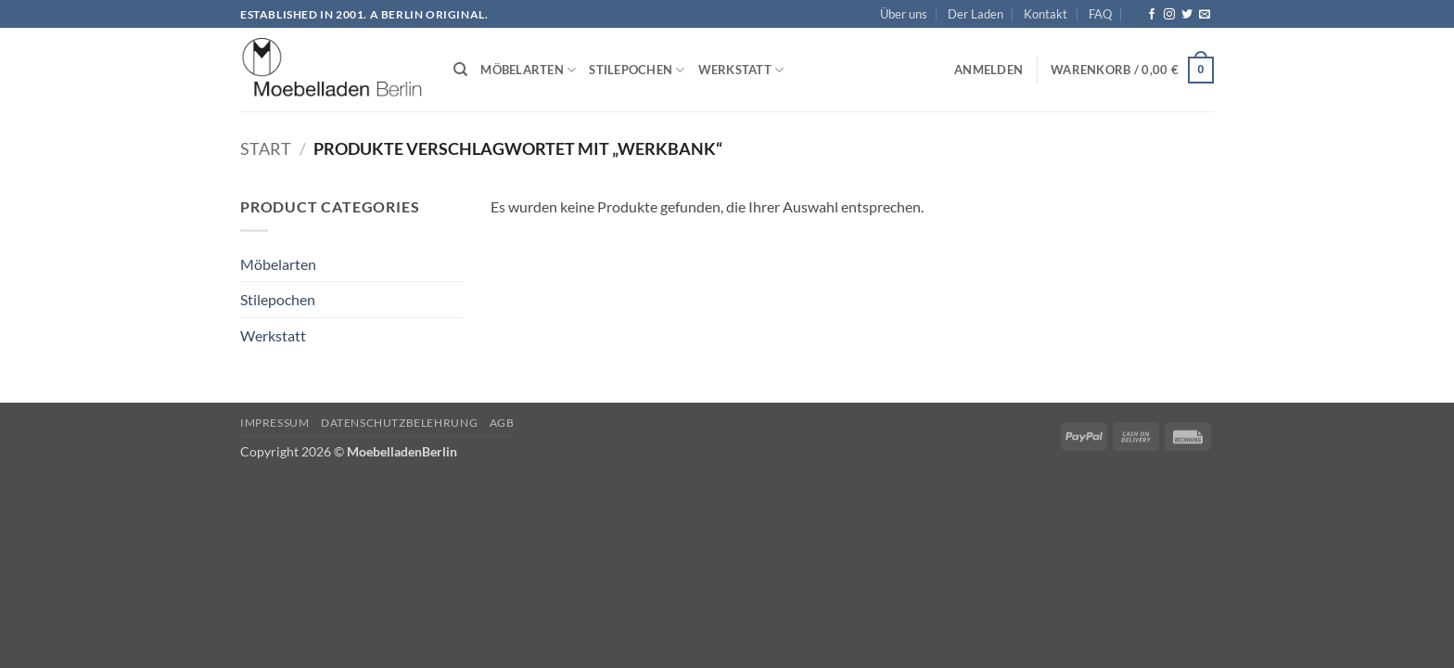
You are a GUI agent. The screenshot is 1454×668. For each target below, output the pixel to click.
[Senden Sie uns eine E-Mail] (1204, 14)
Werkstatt (741, 70)
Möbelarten (528, 70)
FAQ (1100, 13)
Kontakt (1045, 13)
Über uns (903, 13)
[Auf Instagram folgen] (1169, 14)
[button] (988, 69)
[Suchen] (460, 69)
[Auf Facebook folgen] (1151, 14)
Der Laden (975, 13)
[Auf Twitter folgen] (1187, 14)
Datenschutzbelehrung (399, 423)
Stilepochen (636, 70)
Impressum (275, 423)
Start (265, 148)
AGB (502, 423)
